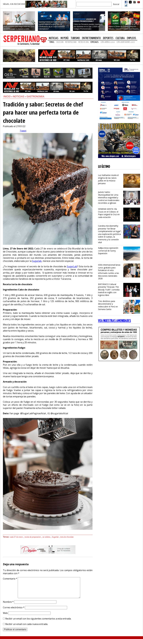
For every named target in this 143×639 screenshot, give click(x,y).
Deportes (108, 38)
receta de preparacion (32, 537)
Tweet (23, 130)
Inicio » (7, 96)
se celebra (46, 537)
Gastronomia (35, 96)
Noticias (53, 38)
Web (5, 613)
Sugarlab (37, 261)
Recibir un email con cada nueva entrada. (26, 624)
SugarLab (72, 266)
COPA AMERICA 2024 (108, 42)
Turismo (75, 38)
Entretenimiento (91, 38)
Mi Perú (64, 38)
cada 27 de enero (16, 537)
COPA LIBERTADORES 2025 (126, 42)
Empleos (131, 38)
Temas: (51, 42)
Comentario (10, 578)
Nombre (8, 601)
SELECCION (59, 42)
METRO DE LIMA (83, 42)
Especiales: (95, 42)
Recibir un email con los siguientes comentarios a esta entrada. (38, 618)
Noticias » (20, 96)
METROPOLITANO (71, 42)
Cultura (120, 38)
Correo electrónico (13, 607)
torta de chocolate (66, 537)
